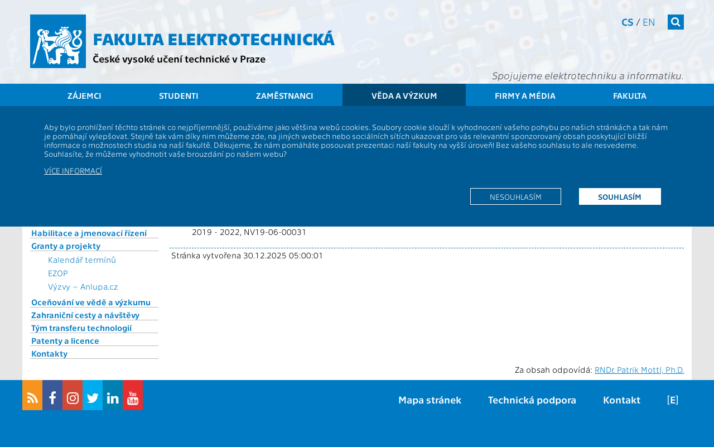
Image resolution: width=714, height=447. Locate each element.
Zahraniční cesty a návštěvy (85, 315)
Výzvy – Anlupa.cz (83, 286)
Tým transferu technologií (81, 328)
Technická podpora (532, 399)
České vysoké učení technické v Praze (179, 58)
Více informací (73, 170)
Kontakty (49, 353)
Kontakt (621, 399)
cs (627, 21)
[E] (672, 399)
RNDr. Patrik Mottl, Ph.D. (639, 369)
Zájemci (84, 95)
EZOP (58, 273)
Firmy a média (525, 95)
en (649, 21)
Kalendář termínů (82, 259)
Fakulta (630, 95)
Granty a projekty (65, 246)
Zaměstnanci (284, 95)
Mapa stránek (429, 399)
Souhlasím (619, 196)
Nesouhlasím (516, 196)
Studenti (179, 95)
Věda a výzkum (404, 95)
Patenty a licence (65, 340)
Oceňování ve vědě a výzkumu (91, 302)
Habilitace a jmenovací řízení (89, 233)
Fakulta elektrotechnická (214, 38)
